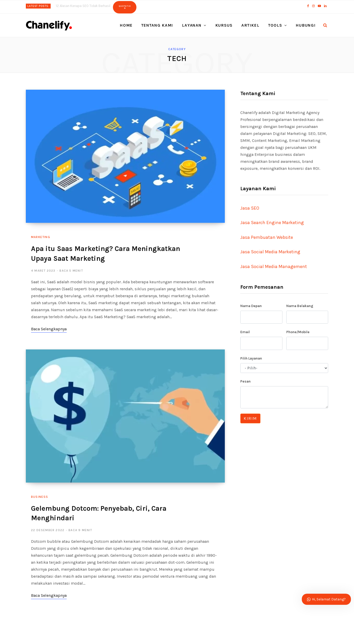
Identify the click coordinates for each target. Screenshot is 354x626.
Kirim (250, 418)
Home (126, 25)
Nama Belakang (299, 306)
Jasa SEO (249, 208)
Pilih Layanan (251, 358)
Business (39, 497)
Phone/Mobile (298, 332)
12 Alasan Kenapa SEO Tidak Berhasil (83, 6)
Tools (275, 25)
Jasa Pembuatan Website (266, 237)
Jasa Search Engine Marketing (272, 222)
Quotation (124, 7)
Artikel (250, 25)
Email (245, 332)
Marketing (40, 237)
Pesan (245, 381)
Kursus (224, 25)
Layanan (192, 25)
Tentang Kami (157, 25)
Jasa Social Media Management (273, 266)
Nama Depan (251, 306)
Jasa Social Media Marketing (270, 252)
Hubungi (305, 25)
